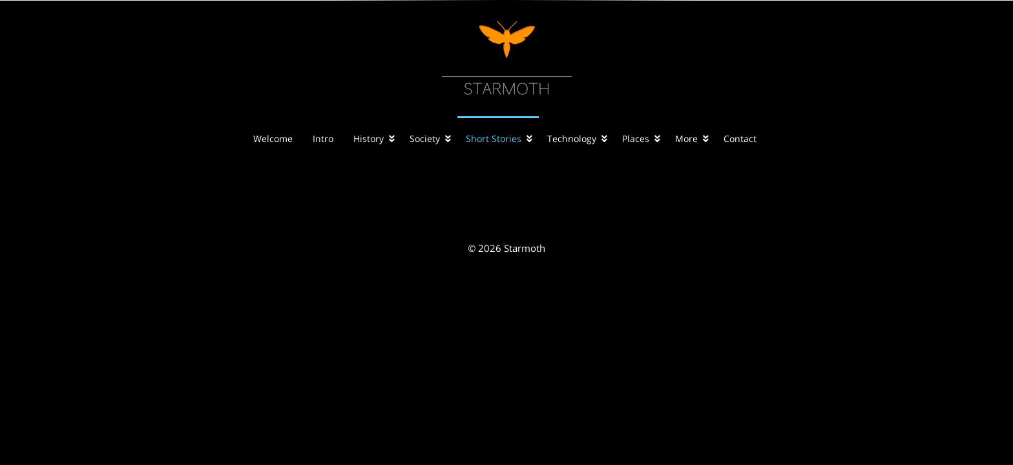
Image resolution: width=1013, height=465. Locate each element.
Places (635, 138)
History (368, 138)
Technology (571, 138)
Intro (323, 138)
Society (425, 138)
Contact (740, 138)
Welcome (273, 138)
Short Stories (493, 138)
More (686, 138)
